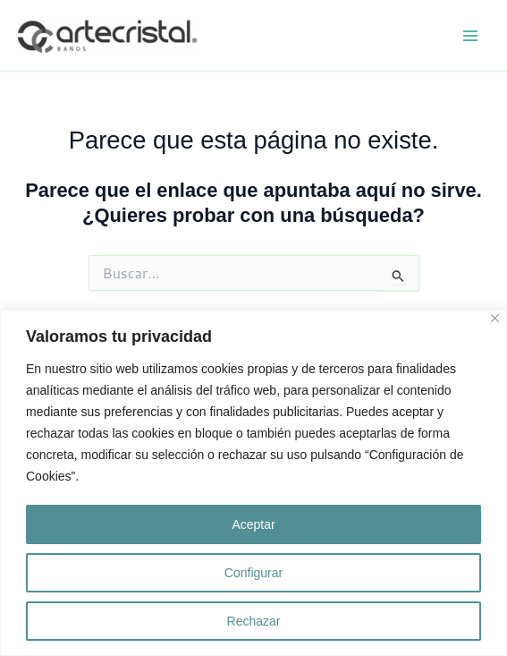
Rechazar (254, 621)
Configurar (253, 573)
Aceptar (253, 524)
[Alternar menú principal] (470, 36)
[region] (253, 483)
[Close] (495, 318)
